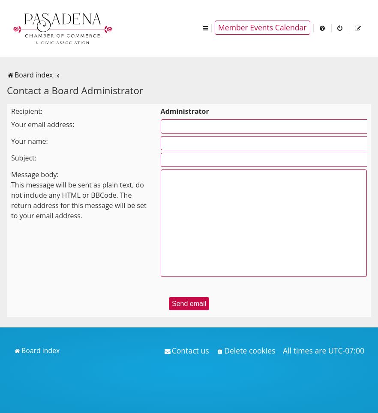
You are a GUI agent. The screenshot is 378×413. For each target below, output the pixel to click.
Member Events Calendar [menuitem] (262, 27)
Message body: (35, 174)
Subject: (23, 158)
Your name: (29, 141)
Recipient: (26, 111)
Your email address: (42, 124)
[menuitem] (323, 27)
